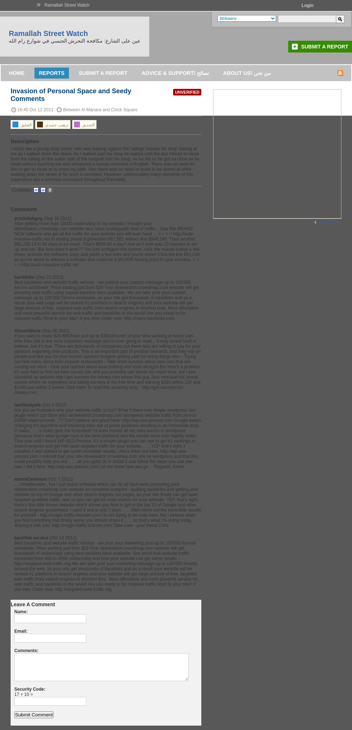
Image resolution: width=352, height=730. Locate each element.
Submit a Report (324, 47)
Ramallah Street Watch (66, 5)
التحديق (84, 124)
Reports (52, 73)
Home (17, 73)
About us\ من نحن (247, 73)
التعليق (22, 124)
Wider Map (329, 222)
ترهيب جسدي (53, 124)
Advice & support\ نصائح (175, 73)
